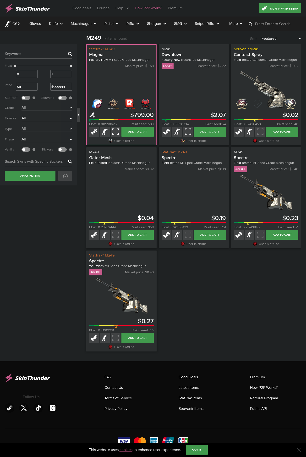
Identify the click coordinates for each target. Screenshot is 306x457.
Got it (196, 449)
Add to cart (137, 132)
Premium (257, 377)
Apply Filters (30, 176)
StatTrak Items (190, 398)
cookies (126, 450)
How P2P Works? (264, 387)
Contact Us (113, 387)
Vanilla (9, 149)
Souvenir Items (191, 408)
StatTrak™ (11, 98)
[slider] (15, 66)
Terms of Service (118, 398)
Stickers (47, 149)
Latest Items (189, 387)
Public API (258, 408)
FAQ (107, 377)
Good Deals (188, 377)
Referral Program (264, 398)
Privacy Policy (115, 408)
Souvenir (48, 98)
